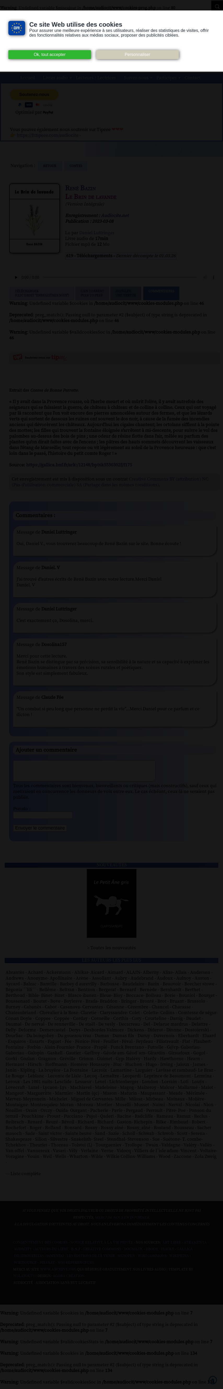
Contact (193, 78)
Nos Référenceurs (76, 1266)
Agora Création (69, 1280)
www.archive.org (58, 1273)
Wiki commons (152, 1259)
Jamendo (55, 1259)
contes (76, 166)
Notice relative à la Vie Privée (102, 1246)
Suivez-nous (136, 78)
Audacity (23, 1253)
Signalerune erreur (126, 293)
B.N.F (76, 1253)
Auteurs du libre (51, 1253)
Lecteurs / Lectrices (96, 78)
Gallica (185, 1253)
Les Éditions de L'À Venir (91, 1259)
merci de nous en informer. (122, 1221)
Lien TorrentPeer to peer (92, 293)
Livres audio (55, 78)
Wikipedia (179, 1259)
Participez (166, 78)
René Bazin (80, 188)
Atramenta (195, 1246)
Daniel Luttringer (97, 233)
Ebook (152, 1253)
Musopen (126, 1259)
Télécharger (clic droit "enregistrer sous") (42, 293)
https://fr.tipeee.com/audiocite (47, 135)
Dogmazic (133, 1253)
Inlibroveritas (29, 1259)
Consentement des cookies (40, 1246)
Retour (50, 166)
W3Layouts (24, 1280)
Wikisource (25, 1266)
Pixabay (47, 1266)
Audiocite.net (115, 216)
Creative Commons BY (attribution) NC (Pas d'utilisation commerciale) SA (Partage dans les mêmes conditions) (110, 482)
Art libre (171, 1246)
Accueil (27, 78)
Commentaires (161, 293)
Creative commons (102, 1253)
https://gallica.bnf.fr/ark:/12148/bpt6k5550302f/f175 (79, 465)
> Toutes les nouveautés (111, 952)
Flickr (167, 1253)
